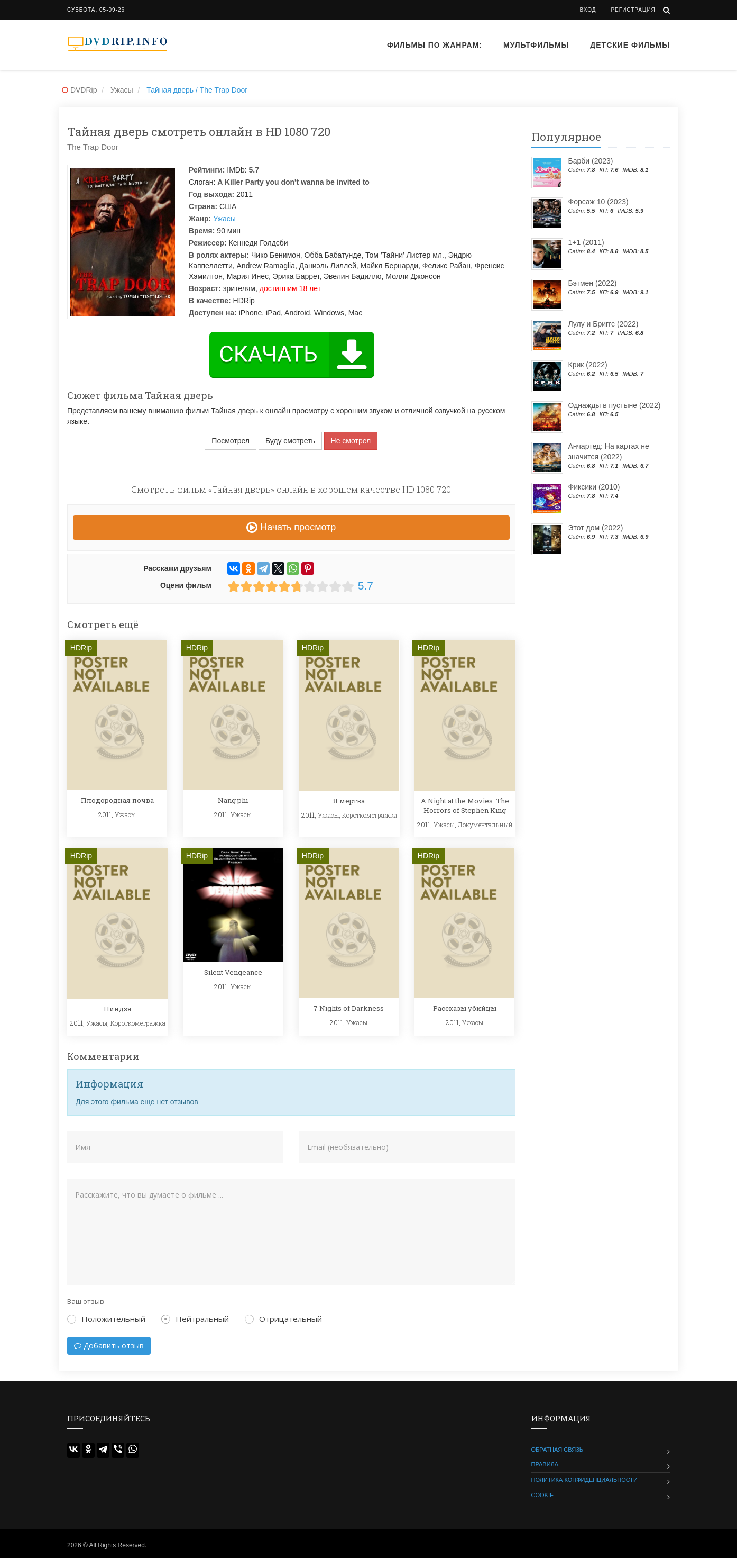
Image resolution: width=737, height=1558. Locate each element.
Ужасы (224, 218)
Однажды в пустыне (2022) (614, 405)
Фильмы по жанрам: (434, 45)
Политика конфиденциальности (584, 1480)
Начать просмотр (291, 527)
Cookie (542, 1495)
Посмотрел (230, 441)
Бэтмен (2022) (592, 283)
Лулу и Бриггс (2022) (603, 324)
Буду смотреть (290, 441)
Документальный (485, 824)
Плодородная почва (117, 800)
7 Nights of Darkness (349, 1008)
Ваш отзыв (85, 1301)
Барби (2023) (590, 161)
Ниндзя (118, 1008)
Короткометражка (369, 815)
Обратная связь (557, 1449)
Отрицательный (283, 1319)
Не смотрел (351, 441)
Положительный (106, 1319)
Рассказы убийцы (464, 1008)
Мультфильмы (536, 45)
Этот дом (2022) (595, 527)
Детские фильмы (630, 45)
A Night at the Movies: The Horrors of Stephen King (465, 805)
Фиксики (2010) (594, 487)
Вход (588, 10)
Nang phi (233, 800)
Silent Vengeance (233, 972)
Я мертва (349, 800)
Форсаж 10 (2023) (598, 201)
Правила (545, 1464)
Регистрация (633, 10)
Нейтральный (195, 1319)
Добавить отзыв (109, 1345)
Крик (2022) (587, 364)
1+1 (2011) (586, 242)
